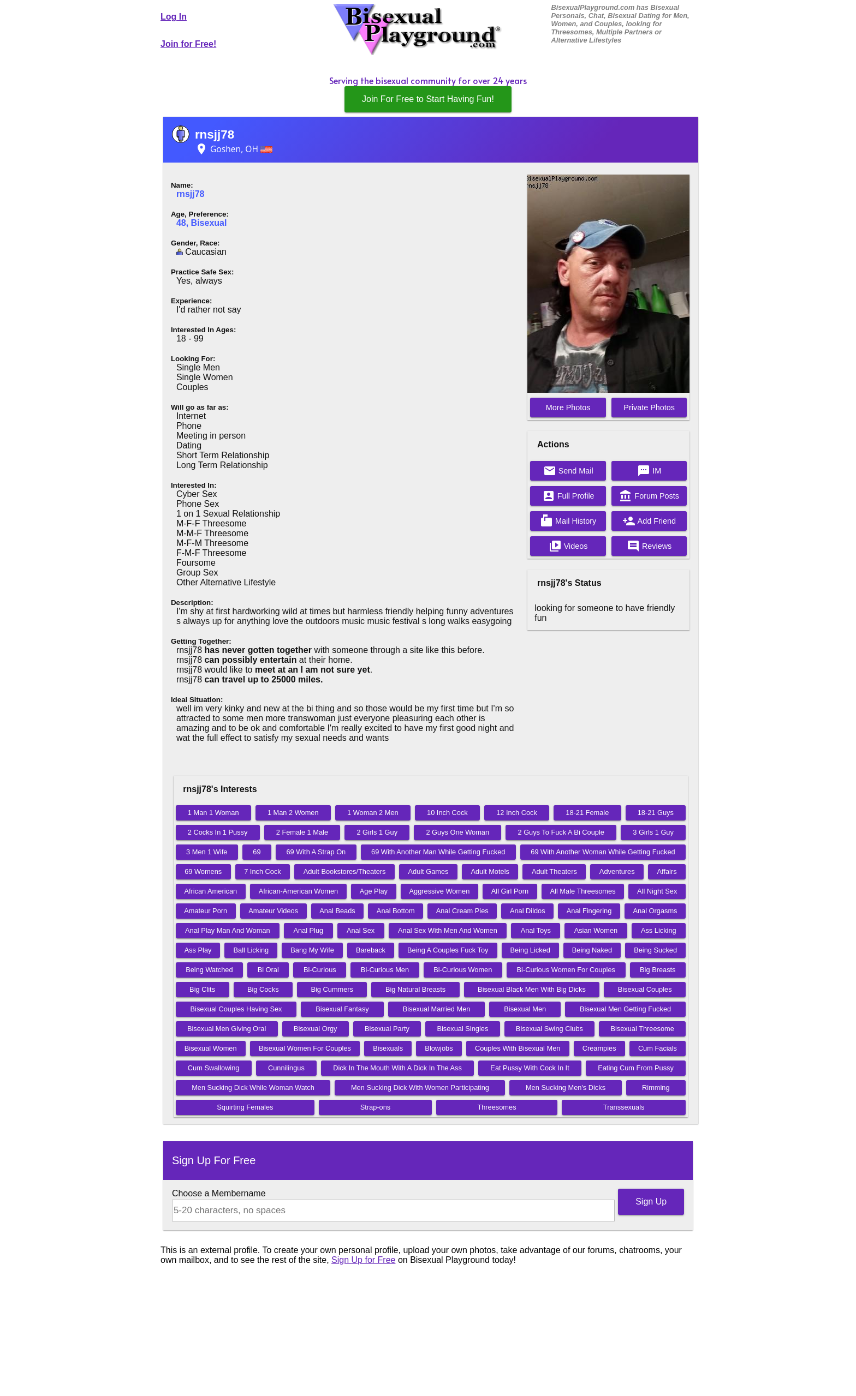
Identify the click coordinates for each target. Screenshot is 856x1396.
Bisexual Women (211, 1048)
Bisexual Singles (462, 1028)
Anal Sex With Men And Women (447, 930)
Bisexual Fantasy (342, 1009)
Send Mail (568, 471)
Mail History (568, 521)
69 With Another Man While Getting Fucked (438, 852)
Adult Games (428, 871)
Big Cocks (263, 989)
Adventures (617, 871)
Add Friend (649, 521)
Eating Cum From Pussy (636, 1068)
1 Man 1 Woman (213, 812)
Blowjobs (439, 1048)
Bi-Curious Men (385, 970)
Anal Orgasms (655, 911)
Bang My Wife (312, 950)
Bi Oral (268, 970)
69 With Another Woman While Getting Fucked (603, 852)
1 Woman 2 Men (373, 812)
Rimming (655, 1087)
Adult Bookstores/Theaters (345, 871)
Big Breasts (657, 970)
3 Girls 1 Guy (653, 832)
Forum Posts (649, 496)
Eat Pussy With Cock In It (529, 1068)
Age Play (374, 891)
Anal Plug (308, 930)
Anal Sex (360, 930)
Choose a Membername (219, 1193)
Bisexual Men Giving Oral (226, 1028)
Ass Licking (658, 930)
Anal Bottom (396, 911)
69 (256, 852)
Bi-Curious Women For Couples (566, 970)
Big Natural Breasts (415, 989)
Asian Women (595, 930)
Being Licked (530, 950)
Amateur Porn (205, 911)
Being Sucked (655, 950)
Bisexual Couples (645, 989)
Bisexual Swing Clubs (549, 1028)
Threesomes (496, 1107)
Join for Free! (188, 44)
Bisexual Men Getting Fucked (625, 1009)
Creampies (599, 1048)
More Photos (568, 407)
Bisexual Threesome (642, 1028)
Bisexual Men (525, 1009)
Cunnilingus (286, 1068)
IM (649, 471)
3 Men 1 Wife (206, 852)
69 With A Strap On (316, 852)
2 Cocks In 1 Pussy (218, 832)
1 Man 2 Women (293, 812)
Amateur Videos (273, 911)
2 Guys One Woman (457, 832)
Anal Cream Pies (462, 911)
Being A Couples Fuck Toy (447, 950)
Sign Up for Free (363, 1260)
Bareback (370, 950)
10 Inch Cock (447, 812)
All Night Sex (657, 891)
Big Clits (202, 989)
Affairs (667, 871)
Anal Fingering (589, 911)
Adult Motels (490, 871)
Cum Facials (657, 1048)
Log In (173, 16)
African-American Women (298, 891)
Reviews (649, 546)
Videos (568, 546)
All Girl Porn (509, 891)
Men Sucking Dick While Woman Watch (253, 1087)
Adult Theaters (554, 871)
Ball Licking (251, 950)
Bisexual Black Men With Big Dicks (532, 989)
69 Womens (203, 871)
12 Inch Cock (516, 812)
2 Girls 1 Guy (376, 832)
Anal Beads (337, 911)
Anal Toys (536, 930)
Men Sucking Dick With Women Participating (420, 1087)
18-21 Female (587, 812)
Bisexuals (388, 1048)
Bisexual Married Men (437, 1009)
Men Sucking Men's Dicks (565, 1087)
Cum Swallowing (214, 1068)
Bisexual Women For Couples (305, 1048)
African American (210, 891)
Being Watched (209, 970)
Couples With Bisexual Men (517, 1048)
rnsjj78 (214, 134)
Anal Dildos (527, 911)
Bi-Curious (320, 970)
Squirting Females (245, 1107)
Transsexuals (624, 1107)
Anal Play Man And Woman (227, 930)
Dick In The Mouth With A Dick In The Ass (397, 1068)
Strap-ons (375, 1107)
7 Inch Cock (262, 871)
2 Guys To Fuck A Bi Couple (561, 832)
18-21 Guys (656, 812)
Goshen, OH (233, 149)
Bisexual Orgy (315, 1028)
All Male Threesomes (583, 891)
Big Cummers (332, 989)
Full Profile (568, 496)
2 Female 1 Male (302, 832)
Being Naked (592, 950)
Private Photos (649, 407)
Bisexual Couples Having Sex (236, 1009)
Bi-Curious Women (462, 970)
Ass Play (198, 950)
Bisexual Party (387, 1028)
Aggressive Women (439, 891)
